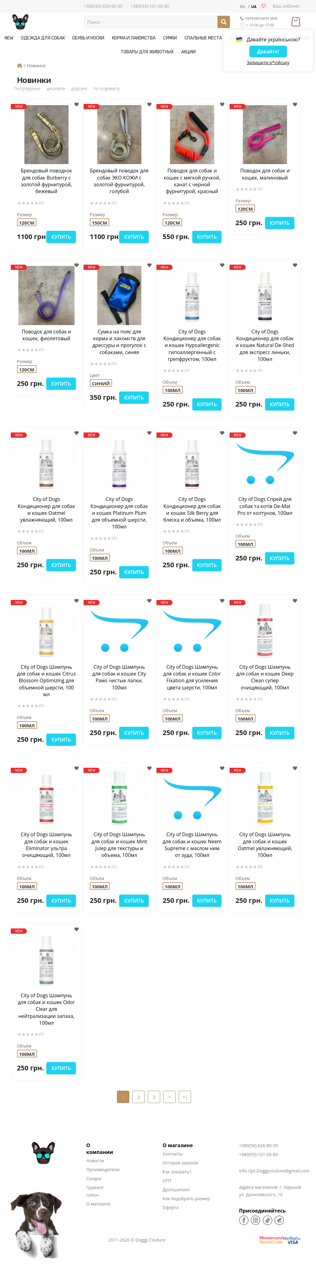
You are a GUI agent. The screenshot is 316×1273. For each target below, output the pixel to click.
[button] (76, 104)
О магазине (98, 1218)
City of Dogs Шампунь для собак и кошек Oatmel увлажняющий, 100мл (265, 852)
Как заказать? (177, 1186)
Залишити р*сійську (268, 63)
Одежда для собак (43, 38)
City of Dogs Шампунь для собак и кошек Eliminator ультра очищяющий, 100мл (47, 852)
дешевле (56, 88)
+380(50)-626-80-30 (103, 6)
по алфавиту (107, 88)
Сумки (170, 38)
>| (185, 1111)
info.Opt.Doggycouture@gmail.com (274, 1185)
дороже (79, 88)
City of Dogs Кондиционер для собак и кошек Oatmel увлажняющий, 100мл (46, 509)
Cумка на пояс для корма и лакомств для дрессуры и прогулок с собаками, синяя (119, 341)
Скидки (94, 1193)
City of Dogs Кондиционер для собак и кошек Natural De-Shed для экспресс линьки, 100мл (265, 345)
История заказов (180, 1177)
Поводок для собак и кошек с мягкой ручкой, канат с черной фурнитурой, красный (192, 181)
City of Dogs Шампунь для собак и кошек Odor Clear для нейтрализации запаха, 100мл (46, 1023)
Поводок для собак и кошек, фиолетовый (46, 334)
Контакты (173, 1168)
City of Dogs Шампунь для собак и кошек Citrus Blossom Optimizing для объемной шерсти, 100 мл (46, 684)
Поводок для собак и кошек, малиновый (265, 174)
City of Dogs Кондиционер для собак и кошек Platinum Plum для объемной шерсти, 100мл (119, 513)
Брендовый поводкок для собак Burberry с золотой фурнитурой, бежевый (46, 181)
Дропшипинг (176, 1204)
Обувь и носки (89, 38)
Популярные (27, 88)
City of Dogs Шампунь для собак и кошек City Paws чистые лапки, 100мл (119, 677)
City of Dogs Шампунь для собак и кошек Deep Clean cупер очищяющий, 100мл (265, 677)
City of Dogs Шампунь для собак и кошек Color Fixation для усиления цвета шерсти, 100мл (192, 677)
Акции (188, 52)
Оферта (171, 1222)
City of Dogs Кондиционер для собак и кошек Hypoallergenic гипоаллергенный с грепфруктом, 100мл (192, 345)
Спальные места (203, 38)
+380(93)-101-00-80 (150, 6)
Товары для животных (147, 52)
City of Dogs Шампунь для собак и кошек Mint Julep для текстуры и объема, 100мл (119, 852)
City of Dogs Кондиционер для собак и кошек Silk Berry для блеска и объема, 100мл (192, 509)
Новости (95, 1175)
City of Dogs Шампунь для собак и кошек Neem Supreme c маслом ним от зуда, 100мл (192, 855)
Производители (103, 1184)
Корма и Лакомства (134, 38)
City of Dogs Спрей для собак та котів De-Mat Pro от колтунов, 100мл (265, 506)
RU (242, 6)
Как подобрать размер (186, 1213)
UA (253, 6)
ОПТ (167, 1195)
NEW (9, 38)
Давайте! (268, 52)
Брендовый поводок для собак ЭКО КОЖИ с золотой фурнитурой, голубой (119, 181)
